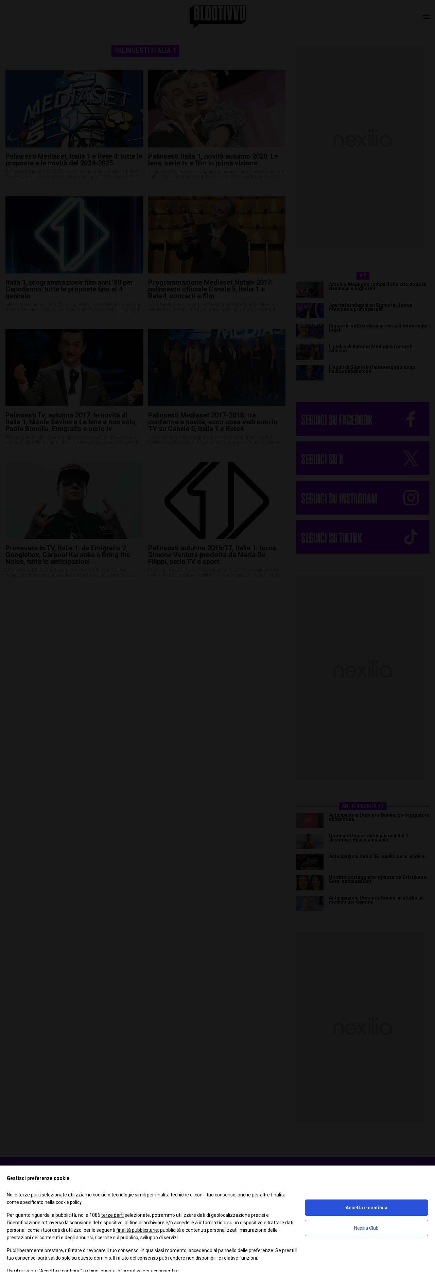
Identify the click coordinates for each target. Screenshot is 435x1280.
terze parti (112, 1215)
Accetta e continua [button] (366, 1207)
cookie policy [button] (69, 1202)
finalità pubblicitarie (137, 1230)
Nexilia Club (366, 1228)
